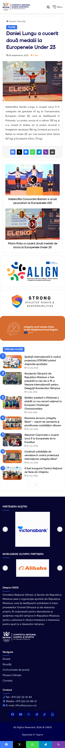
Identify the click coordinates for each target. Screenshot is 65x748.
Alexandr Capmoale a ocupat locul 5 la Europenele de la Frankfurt (41, 438)
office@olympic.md (26, 705)
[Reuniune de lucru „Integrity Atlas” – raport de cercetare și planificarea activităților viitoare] (12, 423)
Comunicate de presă (16, 670)
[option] (32, 529)
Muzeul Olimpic (12, 675)
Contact (7, 680)
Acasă (11, 21)
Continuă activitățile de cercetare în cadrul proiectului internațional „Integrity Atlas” (41, 455)
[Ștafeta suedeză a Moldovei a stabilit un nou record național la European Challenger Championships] (12, 402)
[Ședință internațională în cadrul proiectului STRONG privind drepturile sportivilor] (12, 361)
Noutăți (22, 21)
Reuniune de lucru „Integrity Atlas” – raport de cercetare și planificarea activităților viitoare (42, 422)
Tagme (39, 734)
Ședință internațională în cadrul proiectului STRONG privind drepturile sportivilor (42, 360)
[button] (5, 529)
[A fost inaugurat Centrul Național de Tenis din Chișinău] (12, 473)
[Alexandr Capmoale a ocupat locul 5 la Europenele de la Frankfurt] (12, 439)
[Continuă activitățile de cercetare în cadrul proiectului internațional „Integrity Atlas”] (12, 456)
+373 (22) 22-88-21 (26, 701)
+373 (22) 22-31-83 (21, 697)
